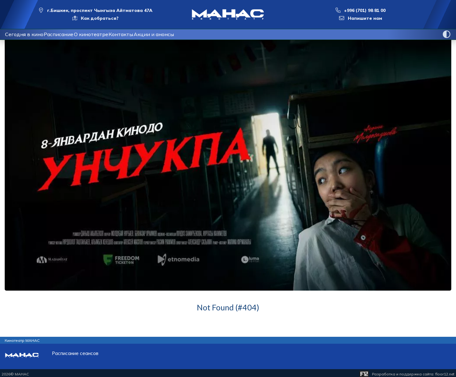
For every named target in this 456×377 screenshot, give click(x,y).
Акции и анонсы (186, 34)
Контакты (146, 34)
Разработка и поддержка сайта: (413, 374)
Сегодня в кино (27, 34)
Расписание (68, 34)
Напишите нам (365, 18)
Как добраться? (100, 18)
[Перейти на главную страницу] (228, 14)
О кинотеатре (109, 34)
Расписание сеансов (75, 353)
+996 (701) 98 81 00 (365, 10)
